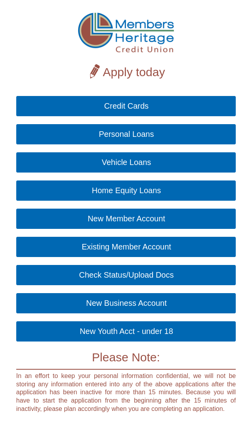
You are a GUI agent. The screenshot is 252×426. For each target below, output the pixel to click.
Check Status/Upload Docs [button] (126, 275)
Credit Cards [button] (126, 106)
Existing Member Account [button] (126, 246)
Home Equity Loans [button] (126, 190)
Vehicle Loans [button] (126, 162)
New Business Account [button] (126, 303)
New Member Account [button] (126, 218)
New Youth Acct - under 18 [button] (126, 331)
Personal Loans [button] (126, 134)
